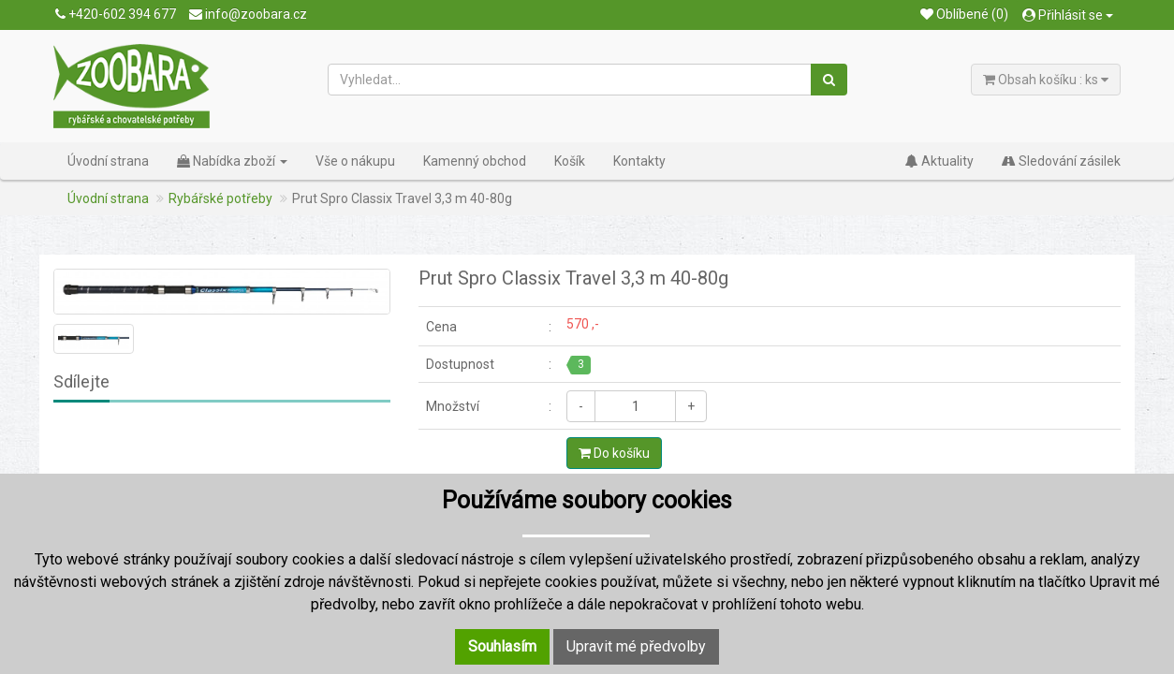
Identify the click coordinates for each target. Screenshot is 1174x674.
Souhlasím (502, 646)
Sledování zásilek (1061, 161)
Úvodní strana (108, 161)
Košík (569, 161)
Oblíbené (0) (964, 14)
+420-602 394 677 (115, 14)
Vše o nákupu (355, 161)
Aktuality (939, 161)
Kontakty (639, 161)
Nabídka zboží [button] (232, 161)
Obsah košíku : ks (1045, 79)
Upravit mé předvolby (636, 646)
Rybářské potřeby (220, 198)
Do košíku (614, 453)
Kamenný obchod (474, 161)
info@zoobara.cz (248, 14)
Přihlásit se (1067, 14)
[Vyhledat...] (570, 79)
